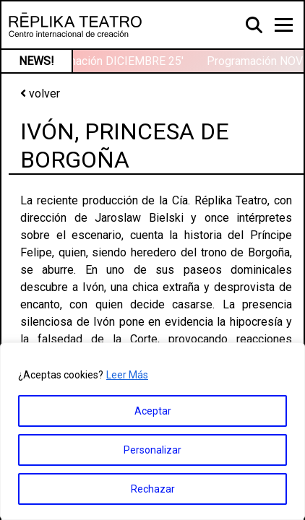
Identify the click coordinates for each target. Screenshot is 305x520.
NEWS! (36, 61)
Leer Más (127, 375)
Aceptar (152, 411)
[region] (152, 431)
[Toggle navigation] (284, 25)
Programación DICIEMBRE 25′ (109, 61)
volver (40, 93)
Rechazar (153, 489)
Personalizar (152, 450)
